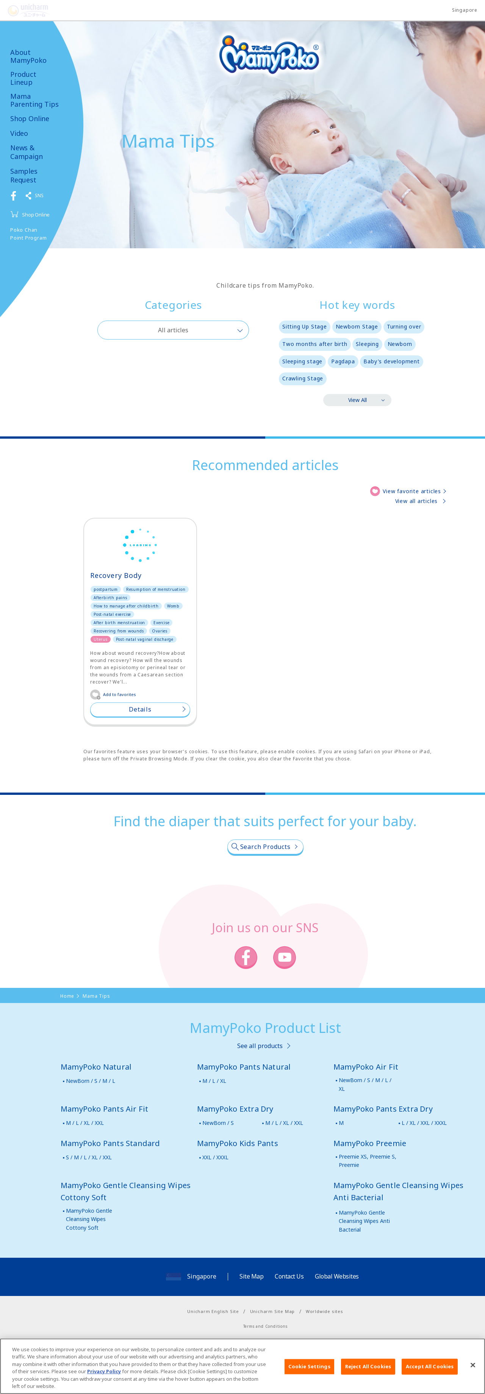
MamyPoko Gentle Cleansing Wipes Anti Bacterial (364, 1221)
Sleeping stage (302, 361)
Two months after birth (314, 343)
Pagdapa (343, 361)
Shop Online (29, 118)
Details (140, 709)
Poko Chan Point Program (28, 233)
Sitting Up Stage (304, 326)
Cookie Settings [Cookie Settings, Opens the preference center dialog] (309, 1371)
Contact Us (289, 1276)
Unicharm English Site (213, 1311)
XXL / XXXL (215, 1157)
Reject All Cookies (368, 1371)
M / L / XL (214, 1080)
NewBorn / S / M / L (90, 1080)
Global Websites (337, 1276)
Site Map (251, 1276)
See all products (260, 1046)
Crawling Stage (302, 378)
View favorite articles (412, 491)
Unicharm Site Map (272, 1311)
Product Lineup (23, 78)
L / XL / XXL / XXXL (424, 1122)
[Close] (473, 1370)
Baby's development (391, 361)
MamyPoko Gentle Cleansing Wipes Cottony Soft (89, 1219)
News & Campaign (26, 152)
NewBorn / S (218, 1122)
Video (19, 133)
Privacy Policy (104, 1377)
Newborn (400, 343)
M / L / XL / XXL (85, 1122)
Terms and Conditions (265, 1326)
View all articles (416, 501)
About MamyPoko (28, 56)
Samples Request (27, 175)
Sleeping (367, 343)
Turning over (404, 326)
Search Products (265, 847)
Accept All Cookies (430, 1371)
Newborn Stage (357, 326)
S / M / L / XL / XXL (89, 1157)
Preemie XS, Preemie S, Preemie (367, 1160)
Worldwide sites (324, 1311)
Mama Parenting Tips (34, 100)
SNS (39, 195)
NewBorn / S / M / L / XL (365, 1084)
